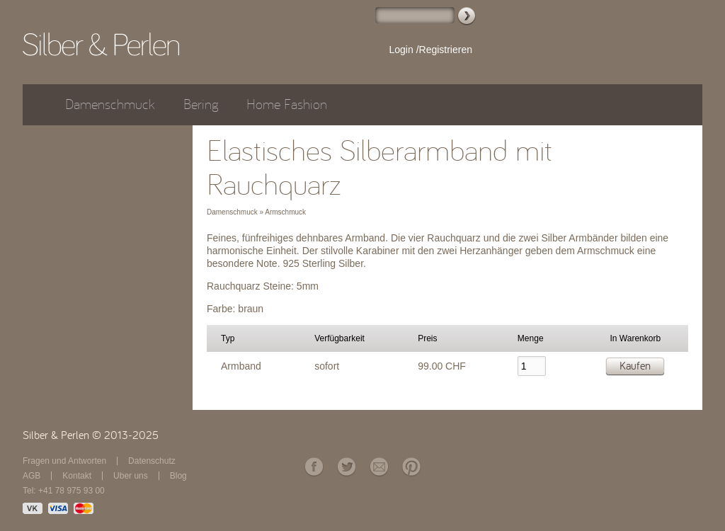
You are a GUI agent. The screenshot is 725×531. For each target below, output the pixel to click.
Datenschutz (152, 461)
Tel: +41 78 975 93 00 (64, 490)
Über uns (130, 476)
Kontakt (76, 476)
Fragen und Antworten (64, 461)
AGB (31, 476)
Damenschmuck (110, 104)
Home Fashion (286, 104)
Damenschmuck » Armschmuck (256, 212)
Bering (200, 104)
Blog (178, 476)
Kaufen (635, 366)
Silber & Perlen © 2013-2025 (91, 435)
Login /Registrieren (430, 49)
